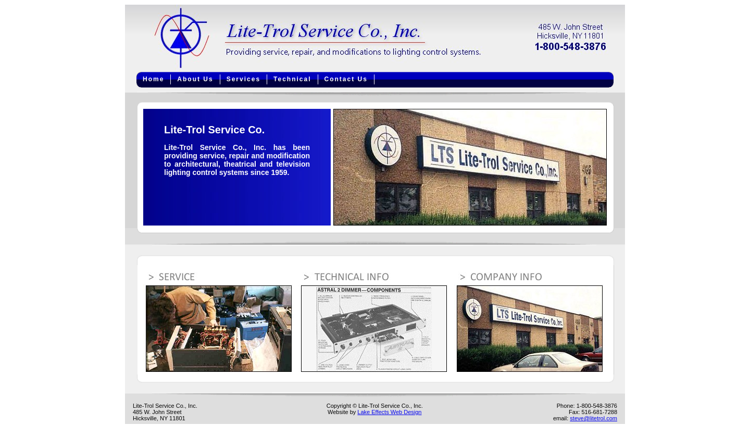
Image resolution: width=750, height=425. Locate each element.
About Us (195, 79)
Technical (292, 79)
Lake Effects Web (380, 412)
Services (243, 79)
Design (412, 412)
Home (153, 79)
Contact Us (346, 79)
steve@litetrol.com (593, 418)
